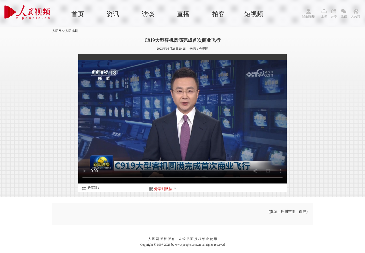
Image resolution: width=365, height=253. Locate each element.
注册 (312, 16)
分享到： (94, 187)
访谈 (148, 14)
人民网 (355, 16)
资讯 (113, 14)
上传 (324, 16)
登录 (305, 16)
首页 (77, 14)
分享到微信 (165, 189)
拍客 (218, 14)
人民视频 (71, 31)
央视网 (203, 48)
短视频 (253, 14)
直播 (183, 14)
